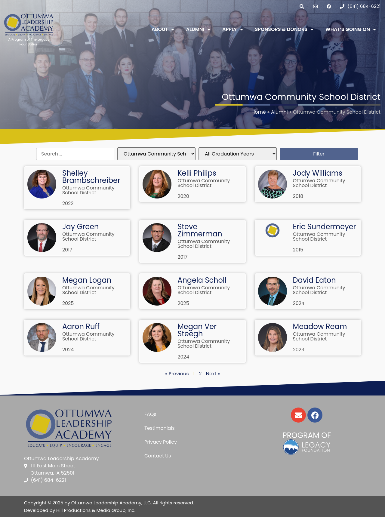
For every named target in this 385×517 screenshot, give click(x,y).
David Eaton (314, 280)
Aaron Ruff (81, 326)
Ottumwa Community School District (88, 190)
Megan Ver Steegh (197, 330)
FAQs (150, 414)
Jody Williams (318, 173)
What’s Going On (350, 29)
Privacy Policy (160, 442)
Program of (306, 435)
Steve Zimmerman (199, 230)
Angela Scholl (201, 280)
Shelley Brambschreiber (91, 176)
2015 (298, 249)
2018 (298, 196)
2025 (68, 303)
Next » (213, 373)
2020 (183, 196)
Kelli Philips (196, 173)
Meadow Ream (320, 326)
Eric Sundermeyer (324, 227)
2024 (299, 303)
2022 (68, 203)
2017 (67, 249)
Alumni (198, 29)
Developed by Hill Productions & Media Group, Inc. (79, 510)
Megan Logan (86, 280)
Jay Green (80, 227)
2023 (298, 349)
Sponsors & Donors (284, 29)
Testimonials (159, 428)
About (163, 29)
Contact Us (157, 455)
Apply (232, 29)
